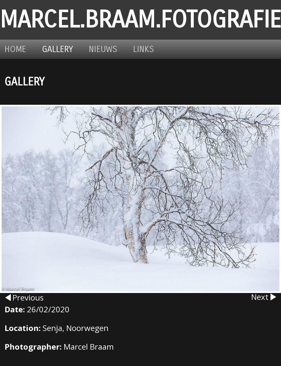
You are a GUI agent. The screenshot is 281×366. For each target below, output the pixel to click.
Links (143, 49)
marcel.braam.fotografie (140, 20)
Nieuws (103, 49)
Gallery (57, 49)
